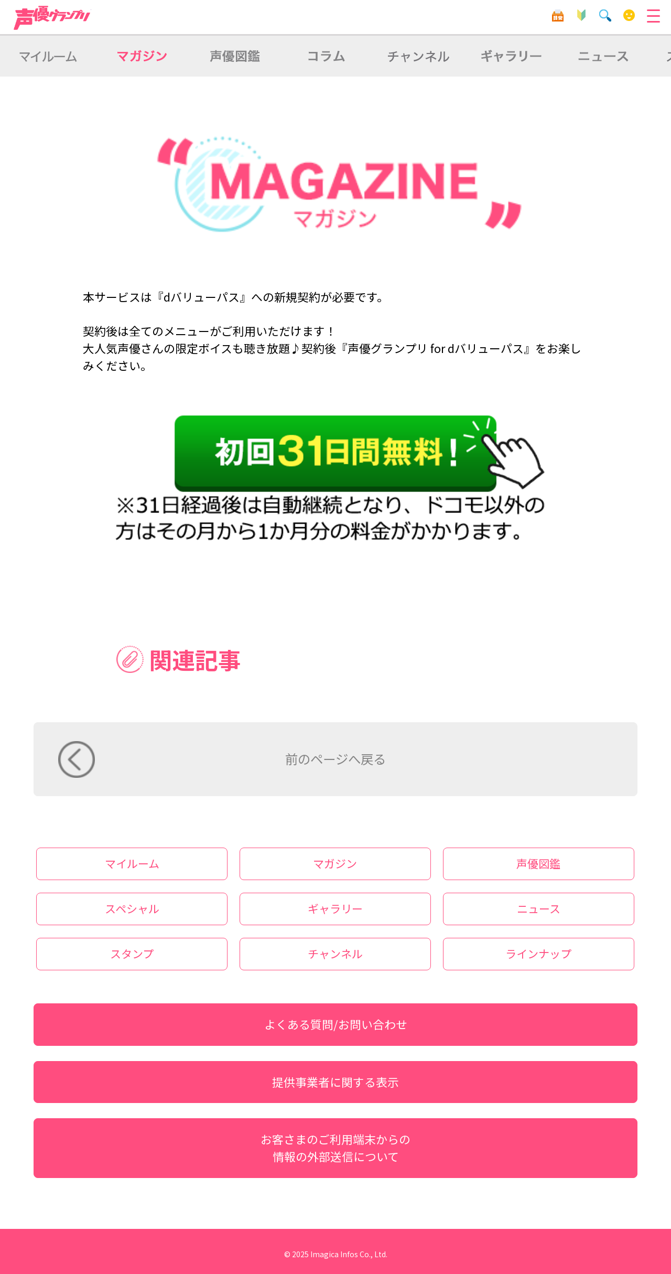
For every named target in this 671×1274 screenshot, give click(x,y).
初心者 (582, 15)
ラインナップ (538, 953)
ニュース (538, 908)
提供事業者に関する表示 (335, 1082)
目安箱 (557, 15)
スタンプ (132, 953)
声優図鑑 (538, 863)
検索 (605, 15)
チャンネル (335, 953)
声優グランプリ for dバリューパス (52, 18)
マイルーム (629, 15)
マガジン (335, 863)
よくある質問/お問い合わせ (335, 1024)
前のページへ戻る (335, 759)
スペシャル (132, 908)
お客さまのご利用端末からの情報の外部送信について (335, 1147)
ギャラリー (335, 908)
